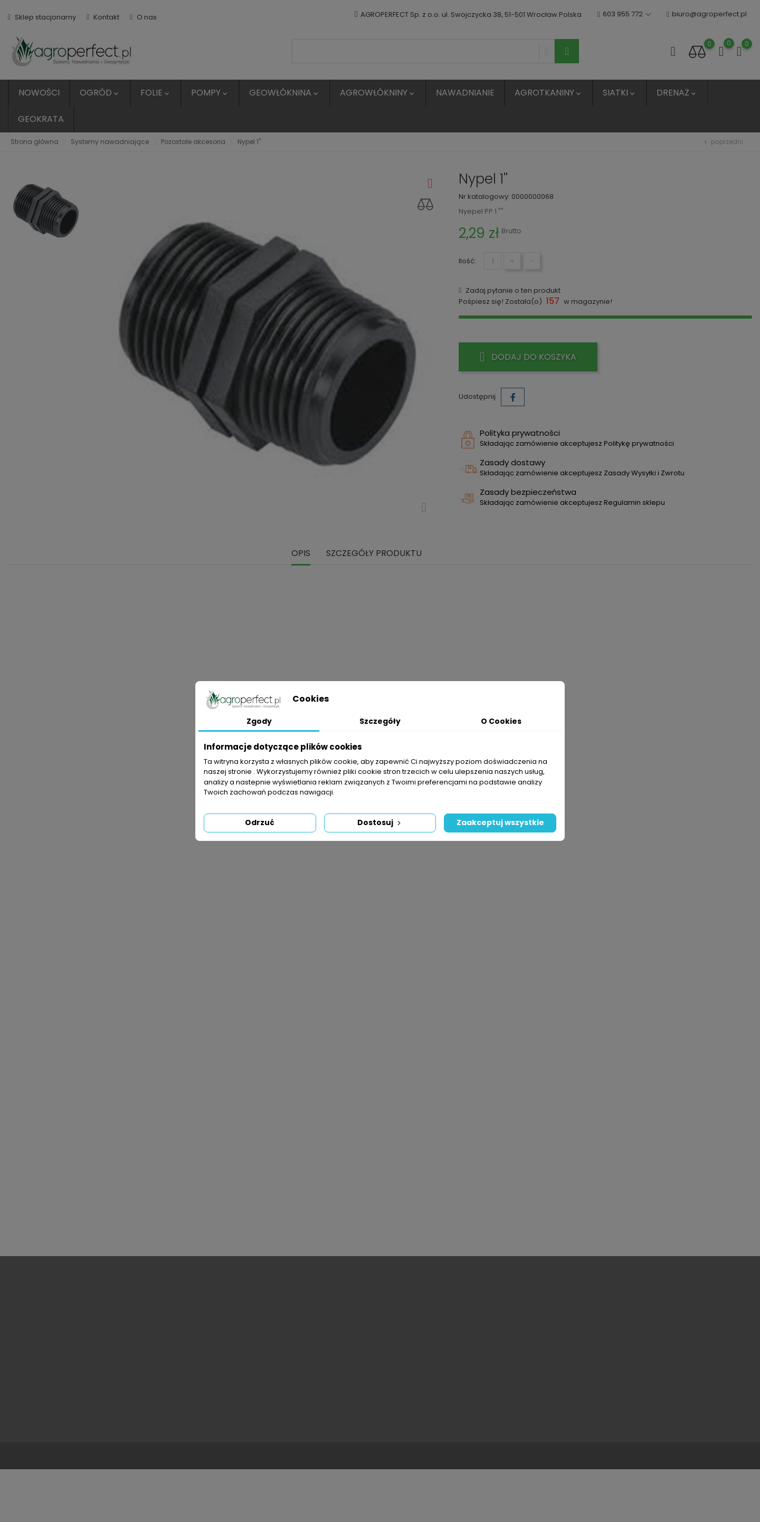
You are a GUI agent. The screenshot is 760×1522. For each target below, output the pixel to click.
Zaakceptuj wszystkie (500, 822)
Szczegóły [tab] (380, 721)
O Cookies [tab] (501, 721)
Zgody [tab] (259, 721)
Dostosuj (380, 822)
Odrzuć (259, 822)
